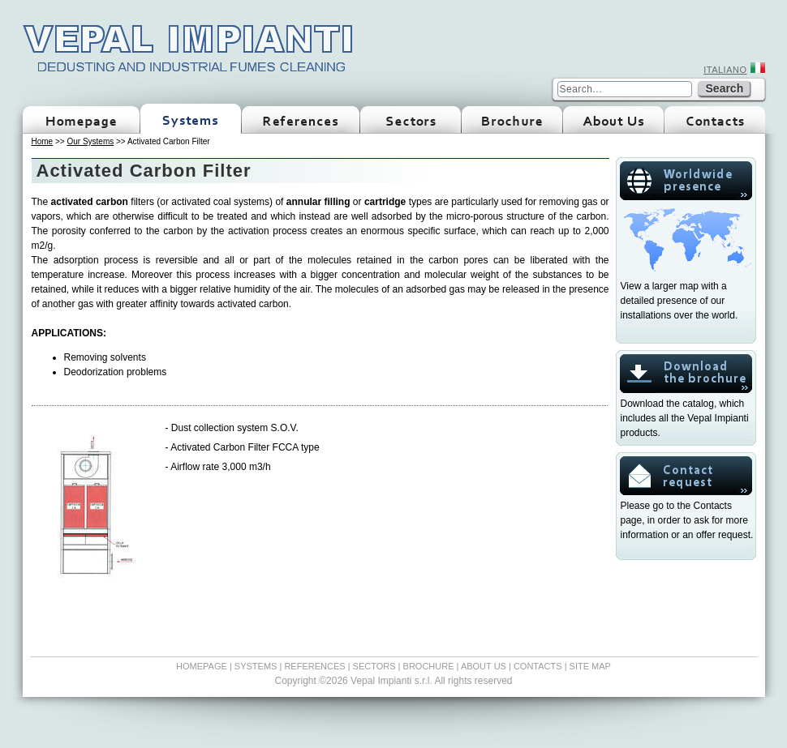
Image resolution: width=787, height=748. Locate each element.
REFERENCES (314, 666)
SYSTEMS (255, 666)
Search (725, 88)
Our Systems (90, 141)
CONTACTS (538, 666)
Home (43, 141)
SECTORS (374, 666)
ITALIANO (724, 70)
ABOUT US (483, 666)
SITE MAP (590, 666)
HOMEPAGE (201, 666)
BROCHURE (428, 666)
